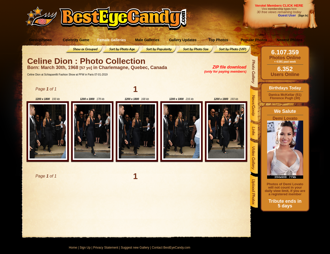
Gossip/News (40, 40)
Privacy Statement (105, 247)
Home (73, 247)
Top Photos (218, 40)
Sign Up (85, 247)
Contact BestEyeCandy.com (171, 247)
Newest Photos (289, 40)
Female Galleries (111, 40)
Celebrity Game (76, 40)
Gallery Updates (183, 40)
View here (279, 8)
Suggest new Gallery (135, 247)
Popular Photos (254, 40)
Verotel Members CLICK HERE (279, 5)
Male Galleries (147, 40)
